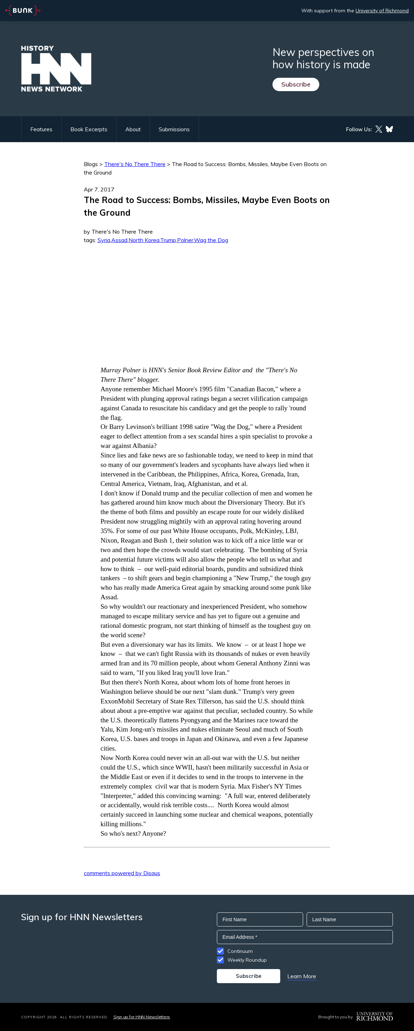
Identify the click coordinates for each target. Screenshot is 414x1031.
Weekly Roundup (247, 960)
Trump (168, 239)
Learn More (301, 976)
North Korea (143, 239)
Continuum (240, 951)
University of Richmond (382, 10)
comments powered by (122, 873)
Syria (104, 239)
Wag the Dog (211, 239)
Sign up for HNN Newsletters (141, 1016)
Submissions (174, 129)
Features (41, 129)
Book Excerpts (88, 129)
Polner (185, 239)
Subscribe (295, 84)
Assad (119, 239)
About (133, 129)
